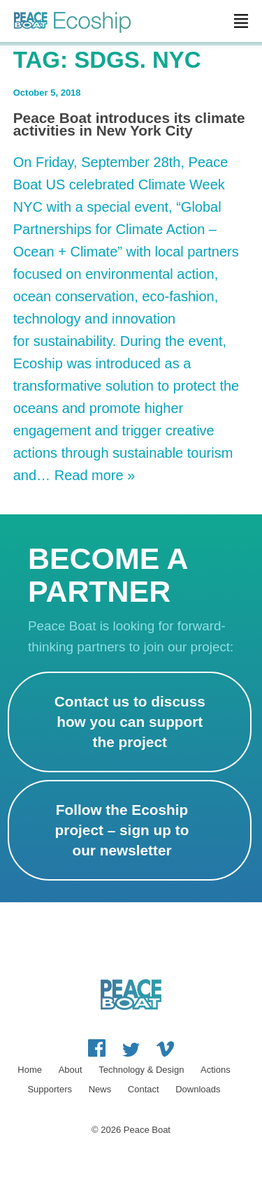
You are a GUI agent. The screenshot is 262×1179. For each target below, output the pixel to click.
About (70, 1069)
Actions (216, 1069)
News (100, 1089)
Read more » (95, 475)
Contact (143, 1089)
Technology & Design (141, 1069)
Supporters (49, 1089)
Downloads (197, 1089)
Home (29, 1069)
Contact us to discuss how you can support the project (129, 721)
